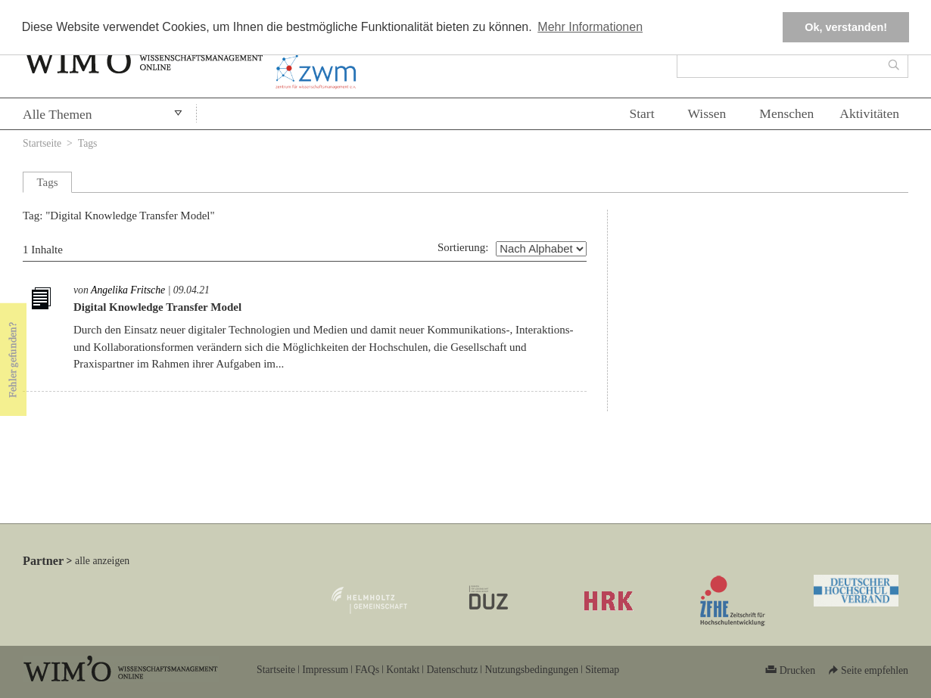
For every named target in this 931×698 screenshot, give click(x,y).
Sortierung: (463, 247)
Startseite (42, 143)
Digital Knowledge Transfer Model (157, 307)
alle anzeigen (102, 560)
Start (641, 113)
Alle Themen (57, 114)
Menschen (786, 113)
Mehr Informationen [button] (590, 26)
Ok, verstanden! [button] (846, 27)
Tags (88, 143)
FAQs (367, 669)
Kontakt (402, 669)
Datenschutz (452, 669)
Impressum (325, 669)
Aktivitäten (869, 113)
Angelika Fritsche (128, 290)
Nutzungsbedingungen (531, 669)
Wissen (707, 113)
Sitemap (602, 669)
